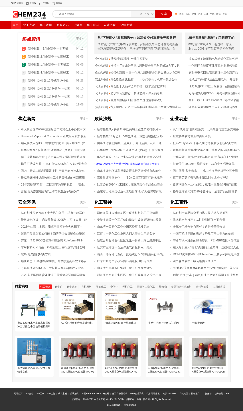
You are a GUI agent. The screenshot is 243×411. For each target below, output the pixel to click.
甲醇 (212, 14)
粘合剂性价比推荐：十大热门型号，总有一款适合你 (143, 79)
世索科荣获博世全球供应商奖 (129, 58)
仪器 (224, 14)
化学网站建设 (153, 393)
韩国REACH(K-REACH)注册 (95, 393)
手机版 (33, 3)
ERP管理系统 (137, 393)
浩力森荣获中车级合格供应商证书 (194, 261)
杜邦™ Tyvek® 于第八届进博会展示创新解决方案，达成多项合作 (145, 66)
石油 (206, 14)
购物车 (59, 3)
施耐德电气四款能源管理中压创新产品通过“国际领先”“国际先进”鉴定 (213, 73)
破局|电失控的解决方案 (36, 254)
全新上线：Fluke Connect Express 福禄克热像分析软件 (214, 100)
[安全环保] (101, 79)
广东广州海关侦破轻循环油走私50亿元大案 (125, 261)
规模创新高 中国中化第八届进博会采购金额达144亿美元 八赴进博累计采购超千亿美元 (145, 73)
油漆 (200, 14)
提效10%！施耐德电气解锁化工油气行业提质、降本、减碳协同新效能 (213, 59)
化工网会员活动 (119, 393)
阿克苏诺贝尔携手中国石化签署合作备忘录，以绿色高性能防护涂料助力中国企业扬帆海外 (213, 107)
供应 (181, 14)
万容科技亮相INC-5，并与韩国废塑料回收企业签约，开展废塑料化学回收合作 (214, 93)
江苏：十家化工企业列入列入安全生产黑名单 (126, 233)
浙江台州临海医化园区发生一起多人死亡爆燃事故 (129, 240)
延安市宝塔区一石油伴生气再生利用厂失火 (124, 247)
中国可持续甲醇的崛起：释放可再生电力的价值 (203, 233)
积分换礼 (218, 393)
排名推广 (195, 393)
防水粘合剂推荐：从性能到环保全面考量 (136, 93)
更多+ (80, 38)
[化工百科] (101, 86)
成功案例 (62, 393)
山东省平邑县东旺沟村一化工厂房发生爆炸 (124, 268)
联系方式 (74, 393)
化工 (187, 14)
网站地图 (183, 393)
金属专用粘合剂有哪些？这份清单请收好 (136, 100)
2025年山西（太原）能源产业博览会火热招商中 (52, 226)
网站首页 (18, 393)
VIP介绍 (29, 393)
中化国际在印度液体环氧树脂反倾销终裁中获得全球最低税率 (213, 66)
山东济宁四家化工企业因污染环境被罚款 (123, 226)
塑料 (194, 14)
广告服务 (207, 393)
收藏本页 (18, 3)
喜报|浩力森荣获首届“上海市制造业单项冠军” (50, 191)
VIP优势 (51, 393)
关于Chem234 (169, 393)
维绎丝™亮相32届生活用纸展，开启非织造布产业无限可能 (213, 80)
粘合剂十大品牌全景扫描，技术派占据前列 (138, 86)
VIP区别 (40, 393)
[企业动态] (101, 58)
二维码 (46, 3)
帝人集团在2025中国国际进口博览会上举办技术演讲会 (145, 107)
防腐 (218, 14)
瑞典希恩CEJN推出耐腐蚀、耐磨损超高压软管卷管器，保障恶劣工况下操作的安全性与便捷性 (214, 86)
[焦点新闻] (101, 107)
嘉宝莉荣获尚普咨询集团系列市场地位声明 (200, 177)
